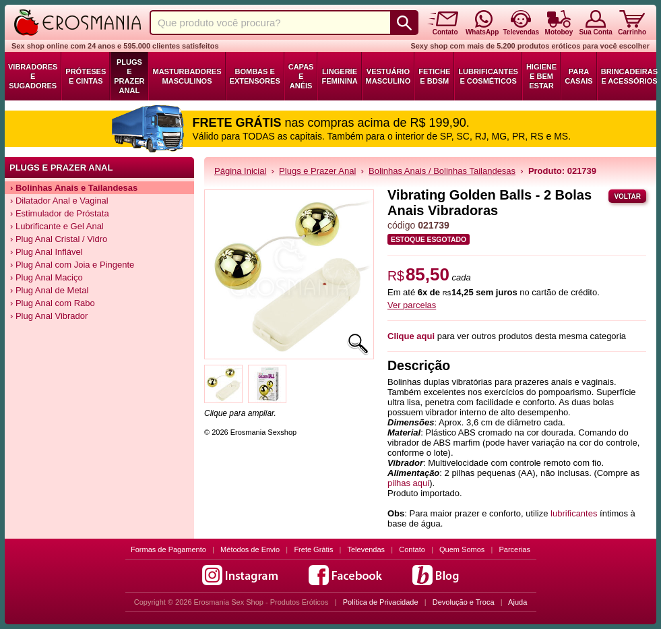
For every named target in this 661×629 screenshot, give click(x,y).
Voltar (627, 196)
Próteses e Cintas (85, 76)
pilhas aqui (408, 483)
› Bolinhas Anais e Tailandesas (73, 188)
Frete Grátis (313, 549)
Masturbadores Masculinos (186, 76)
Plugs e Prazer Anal (129, 76)
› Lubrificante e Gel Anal (57, 226)
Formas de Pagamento (168, 549)
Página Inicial (240, 171)
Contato (412, 549)
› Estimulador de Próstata (59, 213)
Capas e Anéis (301, 76)
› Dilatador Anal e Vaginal (59, 201)
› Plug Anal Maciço (46, 277)
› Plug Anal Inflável (46, 252)
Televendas (366, 549)
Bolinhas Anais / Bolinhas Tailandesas (442, 171)
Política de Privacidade (380, 602)
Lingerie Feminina (339, 76)
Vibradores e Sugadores (32, 76)
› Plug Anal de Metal (49, 290)
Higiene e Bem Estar (541, 76)
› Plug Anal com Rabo (52, 303)
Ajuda (517, 602)
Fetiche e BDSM (434, 76)
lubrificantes (573, 513)
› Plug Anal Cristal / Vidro (58, 239)
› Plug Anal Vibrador (49, 316)
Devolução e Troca (464, 602)
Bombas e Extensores (255, 76)
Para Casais (579, 76)
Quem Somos (461, 549)
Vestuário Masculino (388, 76)
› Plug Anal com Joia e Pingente (72, 265)
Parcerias (514, 549)
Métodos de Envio (250, 549)
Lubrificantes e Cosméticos (488, 76)
